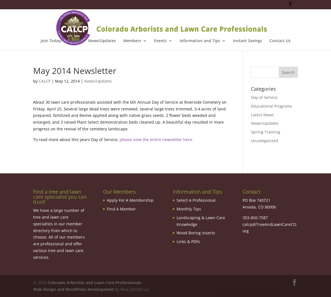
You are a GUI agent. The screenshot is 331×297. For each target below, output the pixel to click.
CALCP (45, 81)
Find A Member (121, 209)
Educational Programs (271, 106)
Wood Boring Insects (196, 232)
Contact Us (280, 41)
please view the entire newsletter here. (156, 139)
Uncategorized (264, 140)
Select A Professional (196, 200)
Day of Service (264, 97)
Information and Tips (200, 41)
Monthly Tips (189, 209)
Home (75, 41)
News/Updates (102, 41)
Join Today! (51, 41)
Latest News (262, 114)
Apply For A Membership (130, 200)
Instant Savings (247, 41)
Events (160, 41)
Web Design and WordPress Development (73, 289)
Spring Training (265, 132)
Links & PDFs (188, 241)
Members (132, 41)
